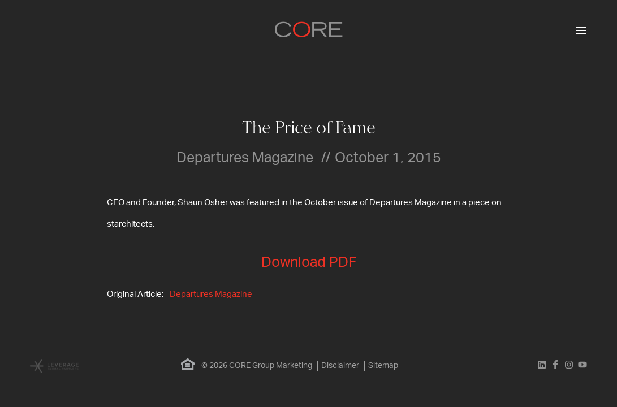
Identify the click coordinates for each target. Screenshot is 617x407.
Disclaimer (340, 366)
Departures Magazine (211, 294)
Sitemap (383, 366)
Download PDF (308, 263)
